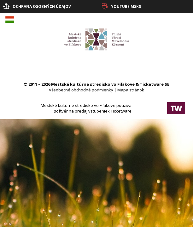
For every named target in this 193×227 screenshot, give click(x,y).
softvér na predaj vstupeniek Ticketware (93, 111)
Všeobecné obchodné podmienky (81, 90)
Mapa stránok (130, 90)
